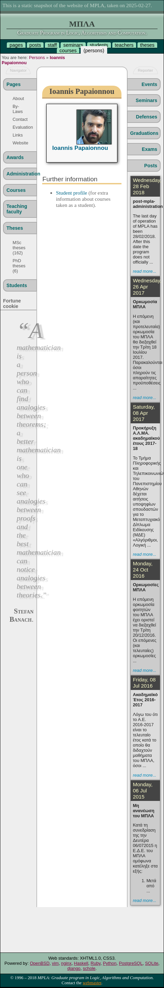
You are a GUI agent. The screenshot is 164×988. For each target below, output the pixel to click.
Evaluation (20, 127)
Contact (20, 119)
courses (68, 50)
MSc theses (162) (19, 247)
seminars (73, 45)
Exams (149, 149)
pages (16, 45)
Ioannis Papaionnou (80, 147)
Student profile (71, 193)
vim (55, 963)
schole (89, 968)
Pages (13, 84)
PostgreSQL (131, 963)
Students (16, 285)
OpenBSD (40, 963)
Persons (37, 57)
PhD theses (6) (19, 265)
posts (35, 45)
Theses (14, 228)
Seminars (146, 100)
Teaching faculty (16, 208)
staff (52, 45)
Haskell (81, 963)
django (73, 968)
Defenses (147, 116)
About (18, 98)
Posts (150, 165)
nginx (66, 963)
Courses (16, 190)
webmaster (92, 982)
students (99, 45)
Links (18, 135)
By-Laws (18, 109)
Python (109, 963)
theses (147, 45)
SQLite (151, 963)
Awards (15, 157)
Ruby (95, 963)
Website (20, 142)
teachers (124, 45)
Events (149, 84)
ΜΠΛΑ (82, 23)
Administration (21, 174)
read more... (144, 271)
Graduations (144, 133)
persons (93, 50)
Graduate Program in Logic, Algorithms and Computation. (82, 33)
